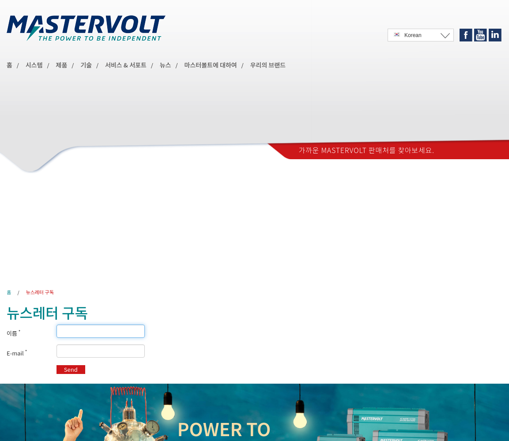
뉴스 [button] (165, 64)
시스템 (34, 64)
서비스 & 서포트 (126, 64)
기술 (86, 64)
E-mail (17, 353)
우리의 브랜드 (268, 64)
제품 (62, 64)
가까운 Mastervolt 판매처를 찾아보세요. (366, 150)
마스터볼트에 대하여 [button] (211, 64)
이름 (13, 333)
